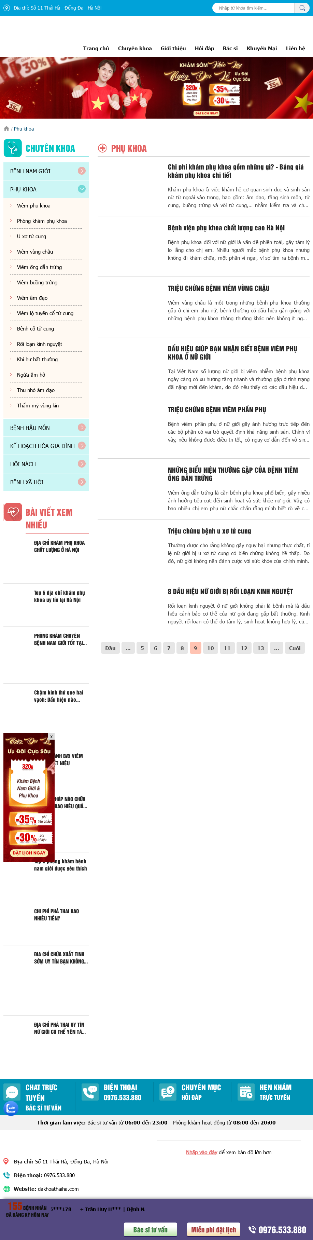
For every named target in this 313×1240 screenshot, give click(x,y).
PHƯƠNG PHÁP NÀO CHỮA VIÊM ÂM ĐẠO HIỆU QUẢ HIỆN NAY (59, 802)
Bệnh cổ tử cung (35, 328)
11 (227, 648)
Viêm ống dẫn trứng (39, 267)
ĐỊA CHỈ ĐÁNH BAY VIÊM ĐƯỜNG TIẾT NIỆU (58, 759)
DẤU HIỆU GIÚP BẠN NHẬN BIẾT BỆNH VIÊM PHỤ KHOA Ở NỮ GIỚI (232, 352)
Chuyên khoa (135, 48)
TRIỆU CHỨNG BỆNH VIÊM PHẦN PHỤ (217, 409)
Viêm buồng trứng (37, 282)
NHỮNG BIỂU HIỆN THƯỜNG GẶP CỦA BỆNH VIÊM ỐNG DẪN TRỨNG (233, 474)
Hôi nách (23, 464)
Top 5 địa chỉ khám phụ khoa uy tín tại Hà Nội (59, 596)
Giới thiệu (173, 48)
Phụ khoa (23, 189)
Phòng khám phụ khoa (42, 220)
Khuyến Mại (262, 48)
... (128, 648)
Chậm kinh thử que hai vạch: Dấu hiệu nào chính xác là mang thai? (60, 696)
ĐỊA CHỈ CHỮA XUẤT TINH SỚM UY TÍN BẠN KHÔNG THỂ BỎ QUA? (59, 958)
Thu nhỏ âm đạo (36, 390)
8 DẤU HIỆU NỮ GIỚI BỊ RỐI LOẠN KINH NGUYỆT (230, 591)
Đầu (110, 648)
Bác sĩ (230, 48)
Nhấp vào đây (201, 1152)
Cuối (295, 648)
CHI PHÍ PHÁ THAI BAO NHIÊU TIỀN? (56, 914)
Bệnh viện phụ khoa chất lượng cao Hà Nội (226, 227)
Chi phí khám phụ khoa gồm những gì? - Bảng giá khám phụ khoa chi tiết (236, 170)
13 (260, 648)
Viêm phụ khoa (34, 205)
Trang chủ (96, 48)
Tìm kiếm (302, 8)
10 (210, 648)
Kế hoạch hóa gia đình (42, 445)
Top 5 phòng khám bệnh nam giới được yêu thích (60, 865)
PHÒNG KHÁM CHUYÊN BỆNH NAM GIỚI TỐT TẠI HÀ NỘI (58, 639)
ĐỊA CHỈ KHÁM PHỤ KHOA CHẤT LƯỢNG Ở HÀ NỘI (59, 546)
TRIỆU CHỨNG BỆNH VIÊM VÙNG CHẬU (219, 288)
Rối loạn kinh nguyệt (39, 343)
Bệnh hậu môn (30, 427)
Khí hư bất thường (37, 359)
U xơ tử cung (31, 236)
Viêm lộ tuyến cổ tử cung (45, 313)
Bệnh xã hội (26, 482)
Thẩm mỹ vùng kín (38, 405)
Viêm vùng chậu (35, 251)
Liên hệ (295, 48)
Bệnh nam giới (30, 171)
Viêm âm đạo (32, 297)
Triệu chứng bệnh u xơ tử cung (209, 530)
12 (244, 648)
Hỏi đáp (204, 48)
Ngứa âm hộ (31, 374)
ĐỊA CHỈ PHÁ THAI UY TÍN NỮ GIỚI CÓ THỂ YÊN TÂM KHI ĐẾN (60, 1028)
